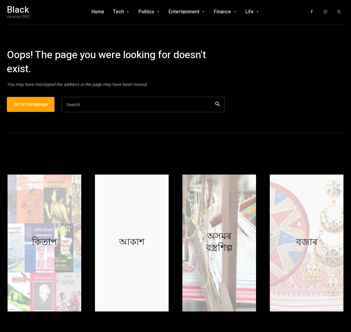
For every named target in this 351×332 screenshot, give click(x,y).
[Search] (217, 108)
